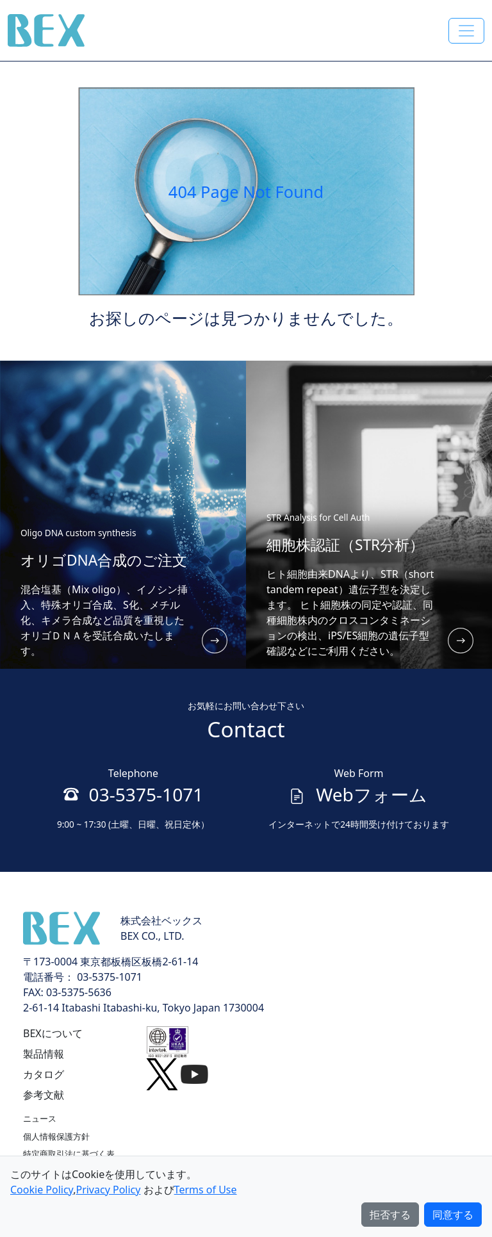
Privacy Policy (108, 1190)
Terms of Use (205, 1190)
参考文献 (43, 1095)
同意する (452, 1215)
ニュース (39, 1118)
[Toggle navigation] (466, 31)
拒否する (390, 1215)
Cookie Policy (41, 1190)
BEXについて (53, 1033)
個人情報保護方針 (56, 1136)
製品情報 (43, 1054)
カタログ (43, 1074)
